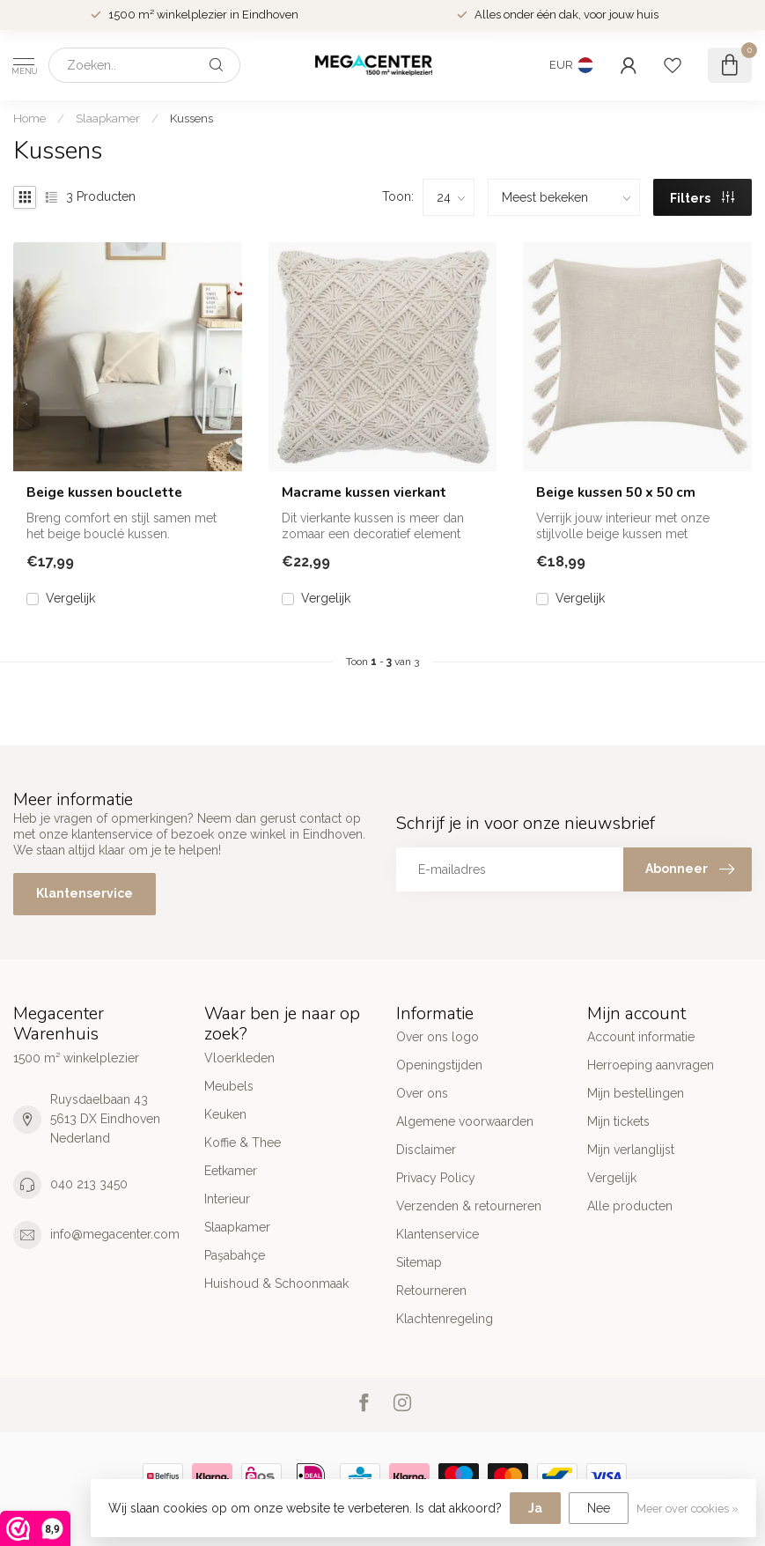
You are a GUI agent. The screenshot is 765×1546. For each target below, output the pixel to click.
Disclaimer (426, 1150)
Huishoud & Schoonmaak (276, 1283)
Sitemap (419, 1262)
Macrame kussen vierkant (364, 492)
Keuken (225, 1114)
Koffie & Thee (242, 1142)
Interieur (227, 1199)
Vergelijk (70, 598)
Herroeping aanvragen (650, 1065)
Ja (535, 1508)
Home (29, 118)
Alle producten (630, 1206)
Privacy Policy (435, 1178)
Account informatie (641, 1037)
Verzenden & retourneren (468, 1206)
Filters (702, 198)
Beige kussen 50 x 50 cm (615, 492)
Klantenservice (84, 893)
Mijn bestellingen (635, 1093)
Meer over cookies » (687, 1508)
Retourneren (431, 1290)
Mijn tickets (618, 1121)
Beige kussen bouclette (104, 492)
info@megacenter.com (115, 1234)
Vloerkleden (239, 1058)
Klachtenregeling (444, 1319)
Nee (598, 1508)
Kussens (191, 118)
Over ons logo (437, 1037)
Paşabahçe (234, 1255)
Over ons (422, 1093)
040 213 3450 (89, 1184)
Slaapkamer (108, 118)
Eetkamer (230, 1171)
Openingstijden (439, 1065)
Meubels (229, 1086)
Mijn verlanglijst (630, 1150)
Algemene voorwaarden (464, 1121)
